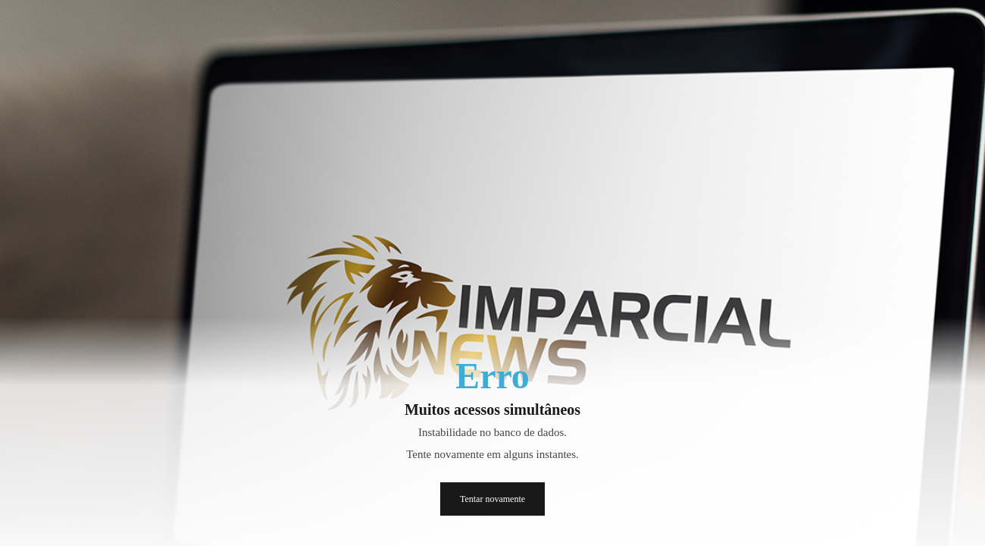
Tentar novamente (492, 499)
